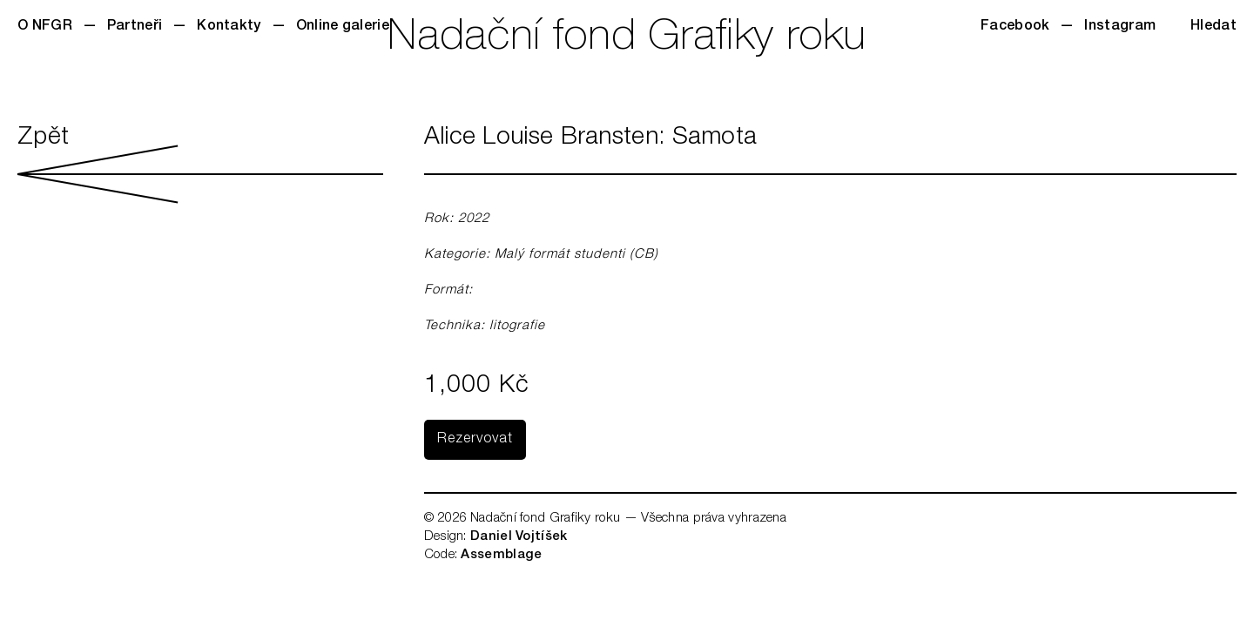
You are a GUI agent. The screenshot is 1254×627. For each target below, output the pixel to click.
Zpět (200, 164)
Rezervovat (475, 440)
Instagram (1120, 27)
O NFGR (44, 27)
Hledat (1213, 27)
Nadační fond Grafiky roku (627, 39)
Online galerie (342, 27)
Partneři (134, 27)
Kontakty (228, 27)
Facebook (1015, 27)
